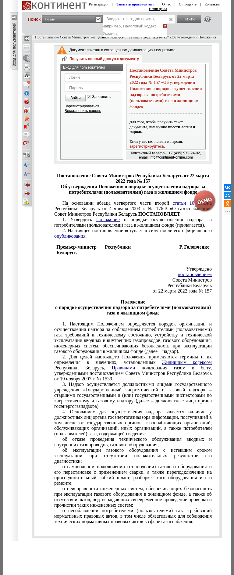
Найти (189, 19)
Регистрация (98, 4)
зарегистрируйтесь (146, 146)
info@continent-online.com (171, 157)
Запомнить (101, 97)
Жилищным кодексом (187, 362)
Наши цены (158, 9)
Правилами (123, 367)
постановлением (195, 274)
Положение (108, 219)
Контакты (212, 4)
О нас (166, 4)
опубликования (70, 236)
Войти (75, 98)
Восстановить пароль (83, 111)
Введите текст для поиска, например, (130, 26)
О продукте (188, 4)
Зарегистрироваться (82, 106)
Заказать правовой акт (135, 4)
